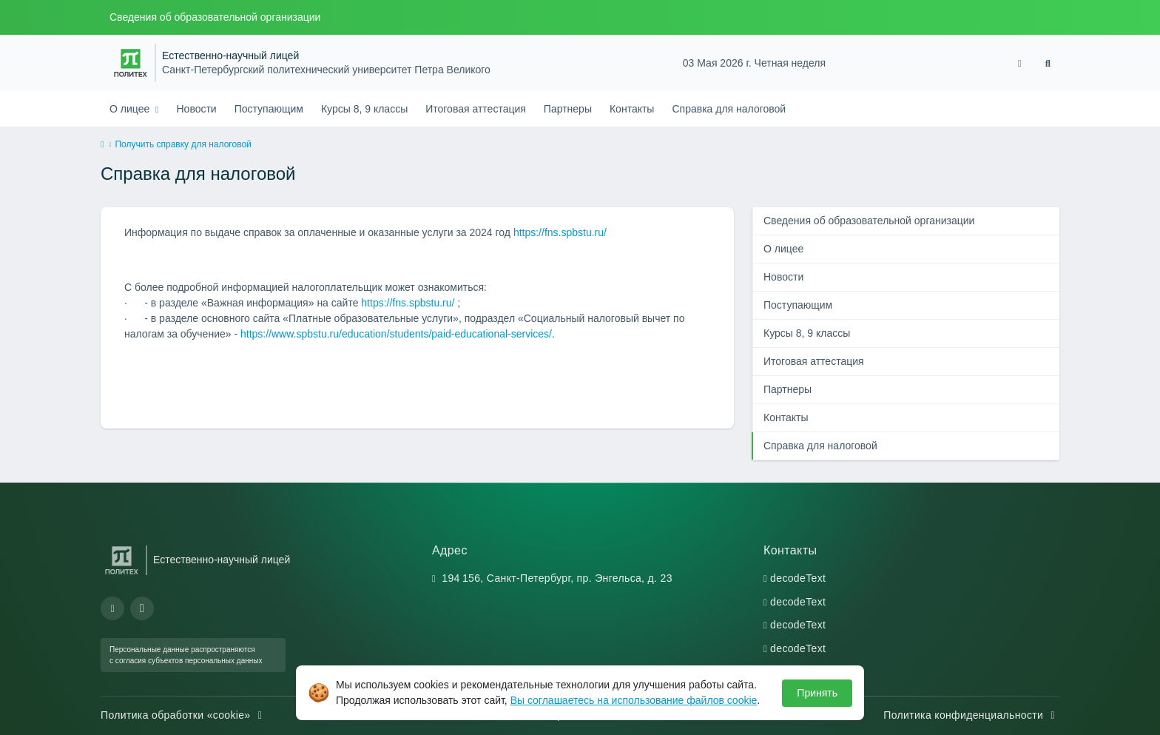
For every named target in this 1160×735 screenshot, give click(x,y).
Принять (817, 693)
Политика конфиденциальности (971, 715)
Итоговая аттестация (475, 109)
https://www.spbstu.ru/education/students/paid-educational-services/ (396, 334)
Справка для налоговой (729, 109)
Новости (196, 109)
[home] (102, 145)
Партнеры (568, 109)
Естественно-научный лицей (230, 55)
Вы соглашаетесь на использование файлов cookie (634, 700)
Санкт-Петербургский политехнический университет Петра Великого (326, 69)
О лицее (130, 109)
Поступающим (269, 109)
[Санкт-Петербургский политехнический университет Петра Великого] (130, 63)
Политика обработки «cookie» (183, 715)
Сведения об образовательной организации (214, 17)
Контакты (632, 109)
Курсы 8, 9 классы (364, 109)
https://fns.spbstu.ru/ (560, 232)
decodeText (798, 578)
